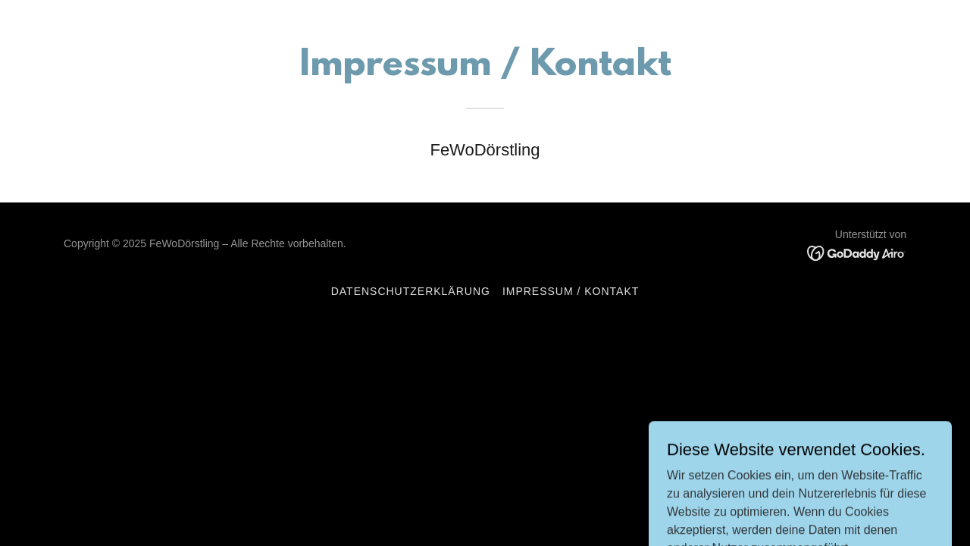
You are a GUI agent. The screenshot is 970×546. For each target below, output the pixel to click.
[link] (856, 252)
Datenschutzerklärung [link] (410, 291)
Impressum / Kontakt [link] (570, 291)
